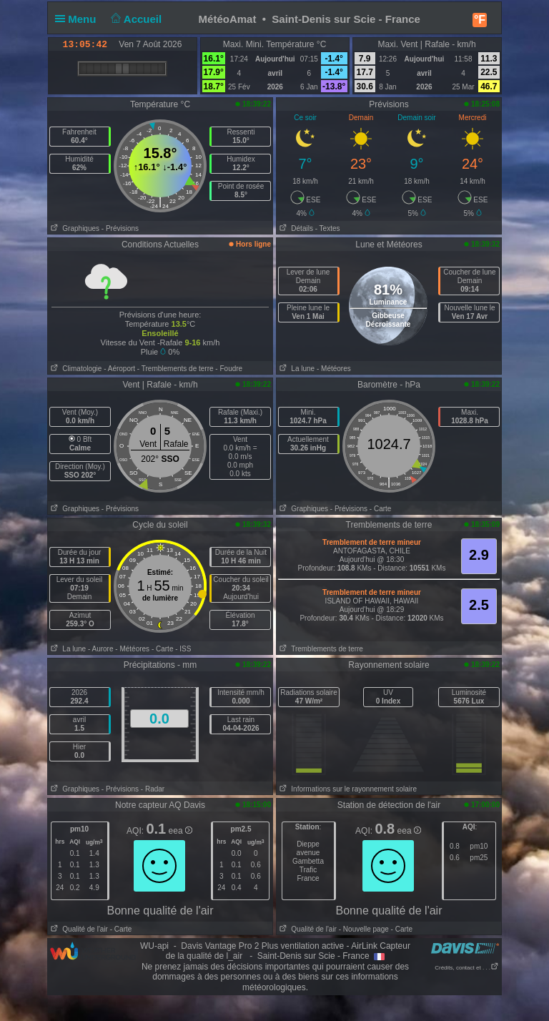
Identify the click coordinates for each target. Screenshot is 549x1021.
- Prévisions (120, 228)
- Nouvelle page (364, 929)
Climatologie (75, 369)
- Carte (381, 509)
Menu (78, 19)
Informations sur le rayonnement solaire (347, 789)
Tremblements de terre (320, 649)
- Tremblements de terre (175, 369)
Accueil (135, 19)
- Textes (327, 228)
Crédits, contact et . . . (467, 968)
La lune (296, 369)
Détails (295, 228)
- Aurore (101, 649)
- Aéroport (119, 369)
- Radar (152, 789)
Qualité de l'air (78, 929)
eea (180, 831)
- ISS (183, 649)
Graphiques (73, 228)
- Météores (334, 369)
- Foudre (228, 369)
